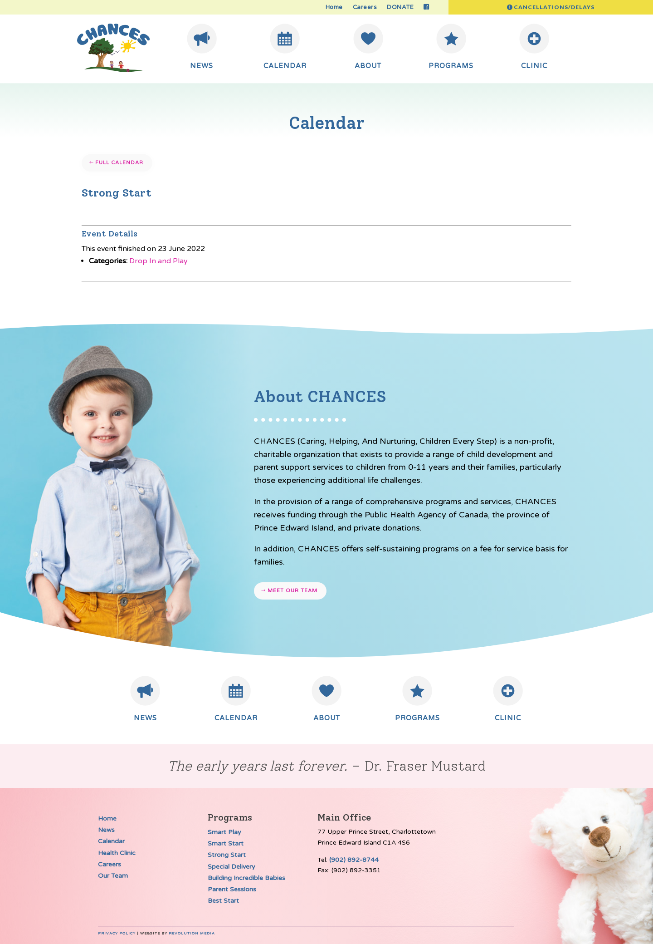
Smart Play (224, 832)
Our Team (113, 876)
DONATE (400, 7)
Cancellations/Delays (554, 7)
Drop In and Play (158, 261)
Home (334, 7)
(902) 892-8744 (354, 860)
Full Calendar (119, 163)
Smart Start (226, 843)
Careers (365, 7)
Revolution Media (192, 933)
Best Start (223, 901)
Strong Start (227, 855)
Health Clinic (117, 853)
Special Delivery (231, 866)
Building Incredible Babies (246, 878)
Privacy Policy (117, 933)
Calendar (111, 841)
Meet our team (292, 591)
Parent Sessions (232, 889)
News (106, 830)
